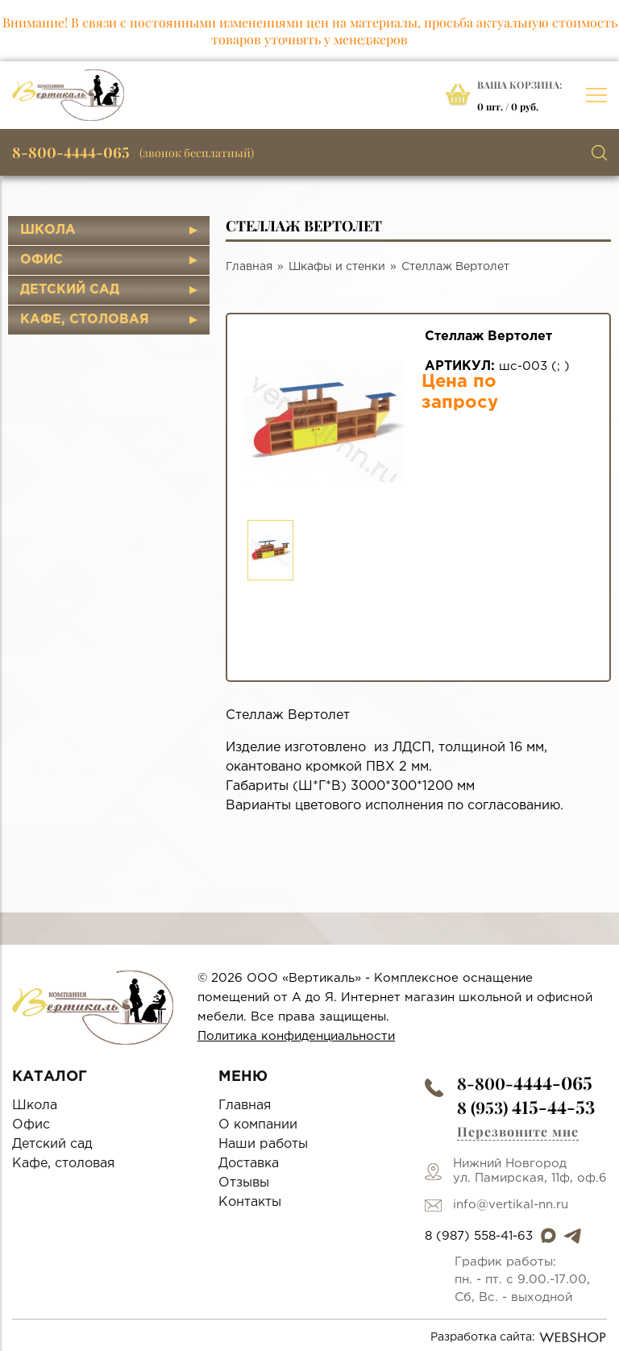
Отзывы (243, 1183)
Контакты (249, 1202)
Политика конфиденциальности (296, 1036)
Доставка (248, 1164)
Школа (48, 230)
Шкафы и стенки (337, 267)
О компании (257, 1125)
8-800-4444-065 (71, 152)
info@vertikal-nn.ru (510, 1204)
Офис (41, 260)
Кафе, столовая (84, 320)
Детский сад (69, 290)
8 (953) (526, 1107)
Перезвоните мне (518, 1131)
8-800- (524, 1083)
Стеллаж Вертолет (455, 267)
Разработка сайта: (518, 1337)
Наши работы (263, 1144)
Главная (249, 267)
